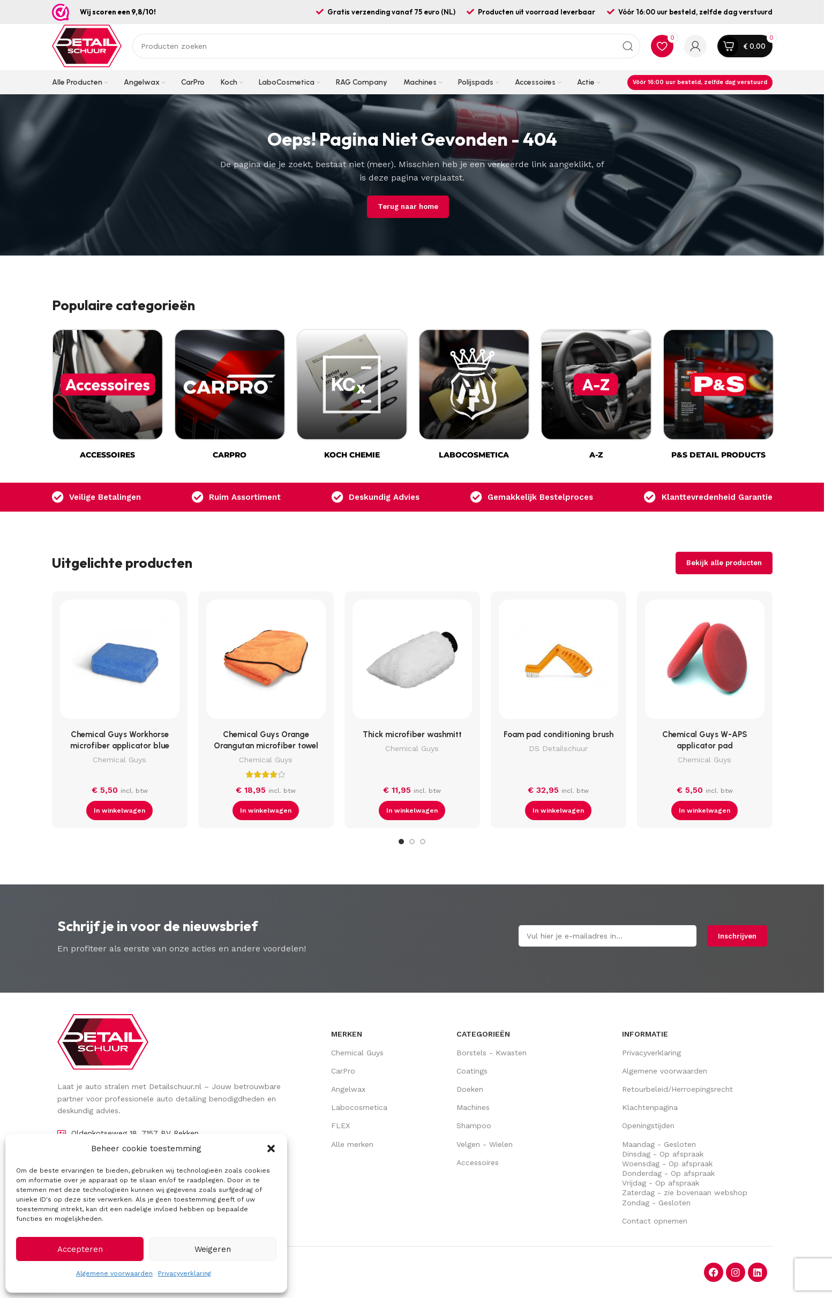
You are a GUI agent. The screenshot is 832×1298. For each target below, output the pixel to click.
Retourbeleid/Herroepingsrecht (677, 1089)
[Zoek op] (386, 46)
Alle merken (352, 1144)
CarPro (343, 1071)
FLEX (340, 1125)
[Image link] (102, 1041)
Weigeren (212, 1249)
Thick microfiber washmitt (412, 734)
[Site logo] (87, 45)
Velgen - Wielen (484, 1144)
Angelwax (348, 1089)
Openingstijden (648, 1125)
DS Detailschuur (558, 748)
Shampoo (473, 1125)
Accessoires (477, 1162)
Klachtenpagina (650, 1107)
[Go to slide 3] (422, 841)
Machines (473, 1107)
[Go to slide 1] (401, 841)
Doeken (469, 1089)
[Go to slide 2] (412, 841)
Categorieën (483, 1034)
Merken (346, 1034)
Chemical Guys (119, 759)
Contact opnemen (654, 1221)
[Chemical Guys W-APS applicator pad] (704, 661)
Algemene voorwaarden (114, 1273)
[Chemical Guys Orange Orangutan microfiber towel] (266, 661)
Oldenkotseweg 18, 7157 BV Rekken (135, 1133)
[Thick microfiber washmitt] (412, 661)
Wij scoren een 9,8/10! (118, 11)
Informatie (645, 1034)
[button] (271, 1148)
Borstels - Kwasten (491, 1052)
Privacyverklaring (184, 1273)
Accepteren (80, 1249)
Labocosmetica (359, 1107)
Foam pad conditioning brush (558, 734)
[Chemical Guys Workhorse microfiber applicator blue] (119, 661)
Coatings (472, 1071)
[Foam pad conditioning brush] (558, 661)
